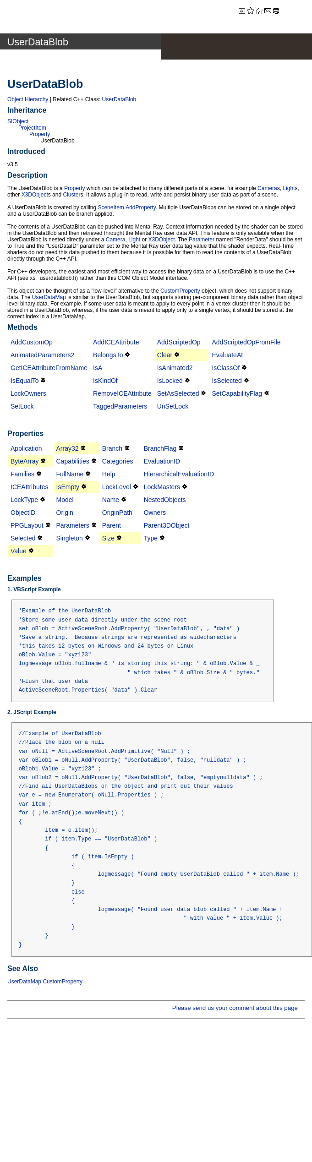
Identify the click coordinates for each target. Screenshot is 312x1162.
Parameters (72, 525)
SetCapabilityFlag (237, 393)
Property (39, 134)
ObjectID (23, 512)
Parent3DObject (167, 525)
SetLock (22, 406)
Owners (155, 512)
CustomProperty (180, 291)
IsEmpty (68, 487)
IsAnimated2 (175, 367)
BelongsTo (108, 355)
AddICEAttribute (116, 342)
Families (22, 474)
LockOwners (28, 393)
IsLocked (170, 380)
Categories (117, 461)
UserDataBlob (119, 99)
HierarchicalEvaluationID (179, 474)
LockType (24, 499)
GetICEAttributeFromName (49, 367)
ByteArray (24, 461)
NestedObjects (165, 499)
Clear (164, 355)
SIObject (17, 121)
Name (110, 499)
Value (19, 551)
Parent (111, 525)
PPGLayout (27, 525)
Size (108, 538)
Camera (267, 188)
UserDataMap (49, 297)
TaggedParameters (120, 406)
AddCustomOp (32, 342)
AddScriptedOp (179, 342)
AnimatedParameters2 (42, 355)
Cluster (71, 194)
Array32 (67, 448)
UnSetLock (172, 406)
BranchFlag (160, 448)
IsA (97, 367)
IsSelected (226, 380)
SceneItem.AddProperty (127, 207)
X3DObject (35, 194)
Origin (64, 512)
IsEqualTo (24, 380)
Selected (23, 538)
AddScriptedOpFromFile (246, 342)
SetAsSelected (178, 393)
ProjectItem (32, 128)
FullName (70, 474)
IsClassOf (226, 367)
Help (108, 474)
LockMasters (162, 487)
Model (65, 499)
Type (151, 538)
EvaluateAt (227, 355)
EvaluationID (162, 461)
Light (289, 188)
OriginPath (117, 512)
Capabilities (72, 461)
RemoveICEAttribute (122, 393)
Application (26, 448)
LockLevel (116, 487)
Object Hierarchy (27, 99)
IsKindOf (105, 380)
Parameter (201, 239)
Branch (112, 448)
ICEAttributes (29, 487)
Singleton (69, 538)
